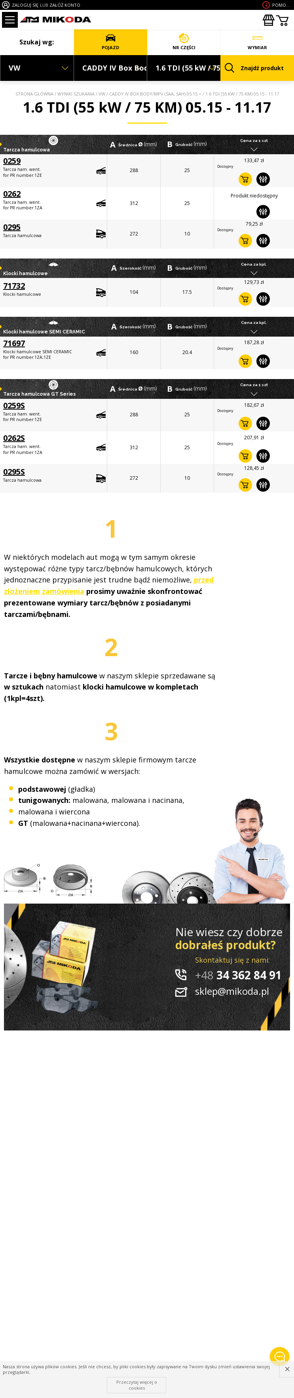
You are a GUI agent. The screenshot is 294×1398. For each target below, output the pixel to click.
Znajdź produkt (254, 68)
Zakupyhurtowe (268, 20)
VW (102, 94)
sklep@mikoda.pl (232, 991)
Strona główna (34, 94)
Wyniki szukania (76, 94)
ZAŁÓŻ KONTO (64, 5)
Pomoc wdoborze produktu (282, 5)
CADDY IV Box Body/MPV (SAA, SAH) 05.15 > (155, 94)
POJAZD (110, 41)
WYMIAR (257, 41)
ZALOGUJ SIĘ (25, 5)
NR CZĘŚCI (184, 41)
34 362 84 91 (238, 974)
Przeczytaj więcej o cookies (136, 1384)
